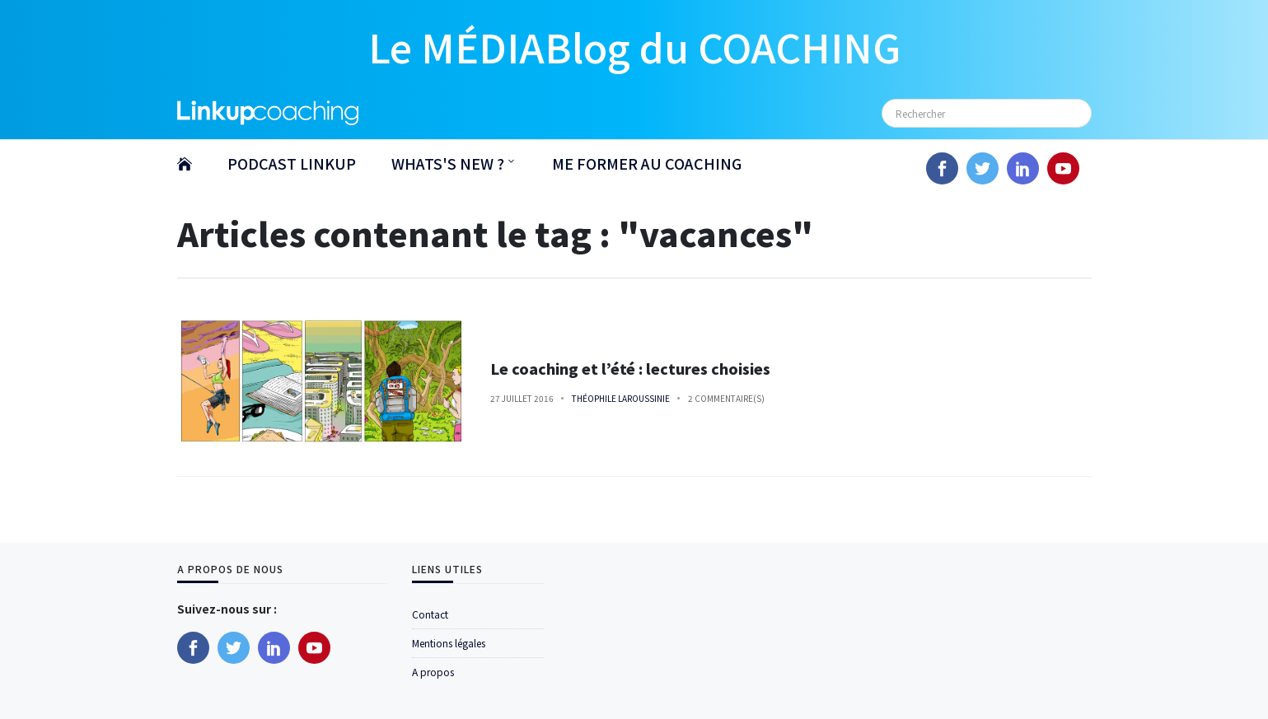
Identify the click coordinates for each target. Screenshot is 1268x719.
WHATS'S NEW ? (447, 163)
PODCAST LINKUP (291, 163)
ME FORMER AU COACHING (647, 163)
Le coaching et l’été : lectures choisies (630, 368)
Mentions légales (448, 643)
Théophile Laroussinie (621, 398)
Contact (430, 614)
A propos (433, 672)
